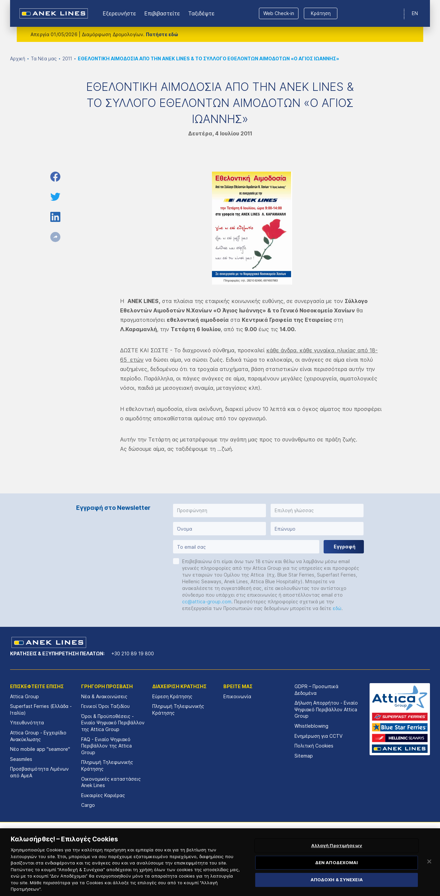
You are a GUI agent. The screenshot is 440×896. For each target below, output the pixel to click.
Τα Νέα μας (44, 58)
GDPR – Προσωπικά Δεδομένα (316, 689)
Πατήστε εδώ (162, 34)
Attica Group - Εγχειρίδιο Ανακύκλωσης (38, 736)
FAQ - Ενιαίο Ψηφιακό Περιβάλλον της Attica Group (106, 745)
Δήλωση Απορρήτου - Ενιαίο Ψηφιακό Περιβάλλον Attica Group (326, 709)
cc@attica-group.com (206, 601)
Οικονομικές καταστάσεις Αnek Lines (111, 782)
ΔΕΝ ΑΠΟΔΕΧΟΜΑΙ (336, 872)
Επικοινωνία (237, 696)
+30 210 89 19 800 (132, 653)
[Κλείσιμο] (429, 870)
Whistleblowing (311, 726)
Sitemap (303, 756)
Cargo (88, 805)
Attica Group (24, 696)
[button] (219, 510)
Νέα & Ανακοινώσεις (104, 696)
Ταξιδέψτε (201, 13)
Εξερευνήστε (119, 13)
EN (415, 13)
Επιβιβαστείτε (162, 13)
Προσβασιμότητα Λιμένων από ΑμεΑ (39, 772)
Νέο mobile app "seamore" (40, 749)
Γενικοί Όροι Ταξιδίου (105, 706)
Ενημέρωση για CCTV (318, 736)
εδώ (337, 608)
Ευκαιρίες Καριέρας (103, 795)
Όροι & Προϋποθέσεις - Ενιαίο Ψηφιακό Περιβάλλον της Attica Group (113, 722)
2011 (67, 58)
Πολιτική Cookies (313, 746)
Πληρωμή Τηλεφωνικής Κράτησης (107, 765)
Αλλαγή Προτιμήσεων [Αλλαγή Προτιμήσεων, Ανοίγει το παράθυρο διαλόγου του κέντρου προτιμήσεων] (336, 854)
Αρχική (17, 58)
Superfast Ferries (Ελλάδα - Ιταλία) (41, 709)
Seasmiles (21, 759)
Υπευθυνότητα (27, 722)
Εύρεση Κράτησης (172, 696)
